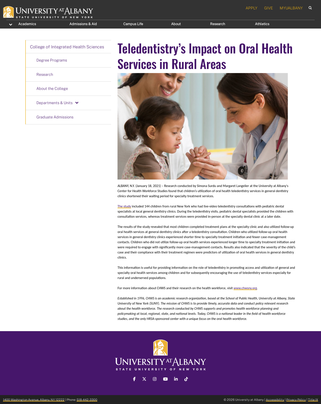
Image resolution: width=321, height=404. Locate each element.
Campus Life (133, 24)
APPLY (251, 8)
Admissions (83, 24)
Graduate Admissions (54, 117)
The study (124, 206)
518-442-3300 (87, 399)
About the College (52, 88)
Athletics (262, 24)
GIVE (268, 8)
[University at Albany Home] (48, 11)
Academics (27, 24)
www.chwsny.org (245, 288)
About (176, 24)
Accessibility (275, 399)
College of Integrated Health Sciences (67, 46)
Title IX (313, 399)
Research (217, 24)
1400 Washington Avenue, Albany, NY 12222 (33, 399)
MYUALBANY (291, 8)
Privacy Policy (296, 399)
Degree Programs (51, 60)
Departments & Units (54, 102)
